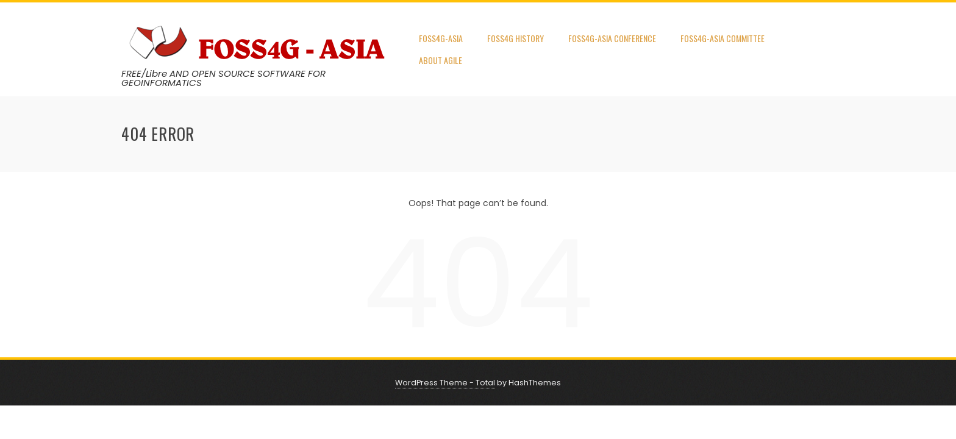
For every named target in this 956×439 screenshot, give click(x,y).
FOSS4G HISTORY (515, 38)
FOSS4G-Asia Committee (722, 38)
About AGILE (440, 60)
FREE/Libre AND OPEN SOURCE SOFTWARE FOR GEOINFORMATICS (223, 78)
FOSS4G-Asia (441, 38)
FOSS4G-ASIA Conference (612, 38)
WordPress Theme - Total (445, 382)
